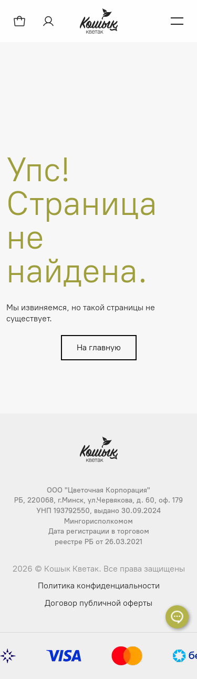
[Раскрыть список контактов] (177, 616)
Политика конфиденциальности (99, 585)
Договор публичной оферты (98, 603)
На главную (99, 347)
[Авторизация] (49, 21)
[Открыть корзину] (19, 21)
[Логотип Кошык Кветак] (99, 21)
